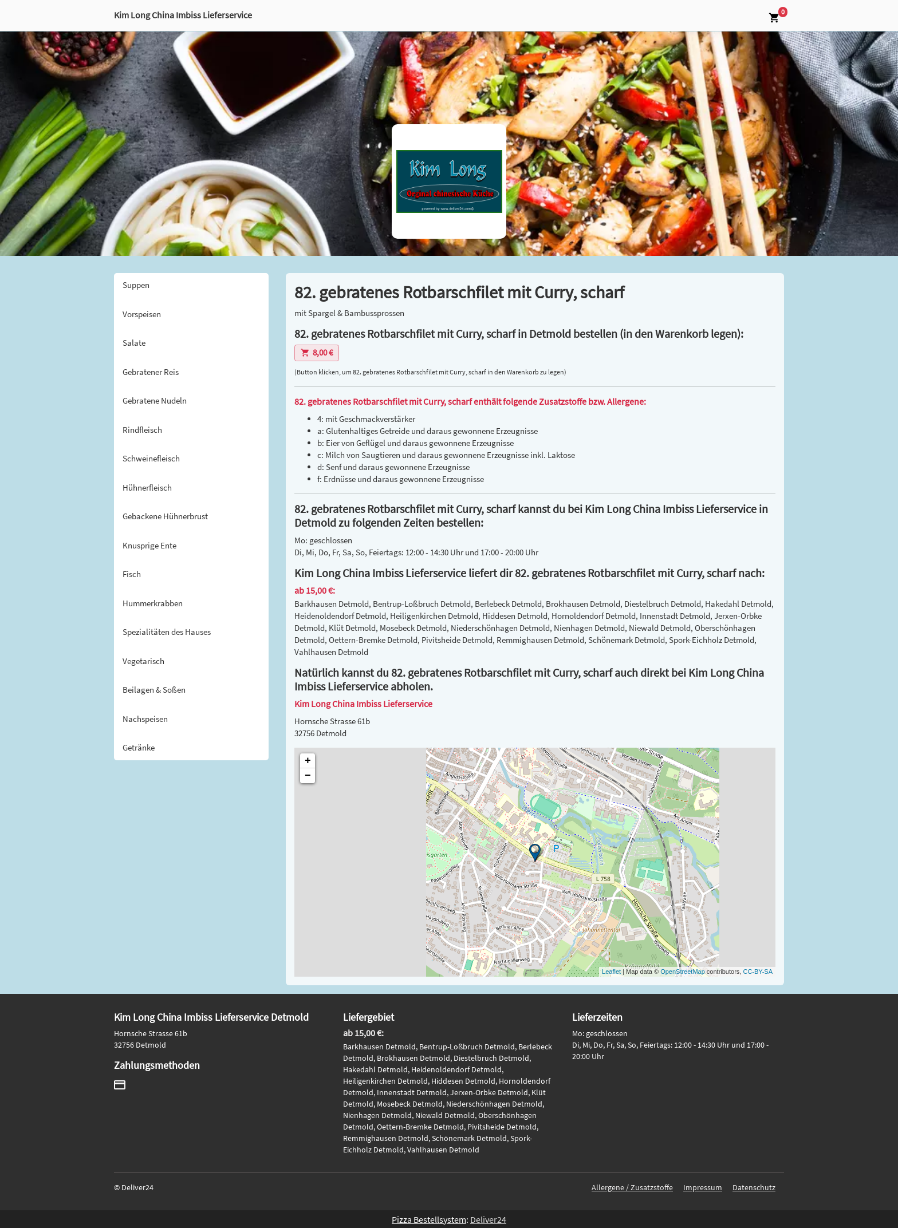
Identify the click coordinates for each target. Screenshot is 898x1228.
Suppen (136, 284)
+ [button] (308, 761)
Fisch (132, 573)
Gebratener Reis (151, 371)
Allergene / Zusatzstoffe (632, 1187)
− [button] (308, 776)
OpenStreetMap (682, 971)
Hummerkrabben (153, 603)
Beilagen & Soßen (154, 689)
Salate (134, 342)
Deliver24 (488, 1219)
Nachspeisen (145, 718)
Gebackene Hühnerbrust (165, 516)
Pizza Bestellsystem (429, 1219)
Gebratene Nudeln (155, 400)
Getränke (139, 747)
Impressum (702, 1187)
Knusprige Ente (149, 545)
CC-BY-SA (758, 971)
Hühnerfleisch (147, 487)
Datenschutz (753, 1187)
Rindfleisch (142, 429)
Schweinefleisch (151, 458)
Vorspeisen (142, 314)
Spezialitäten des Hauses (167, 631)
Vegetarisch (143, 661)
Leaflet (611, 971)
